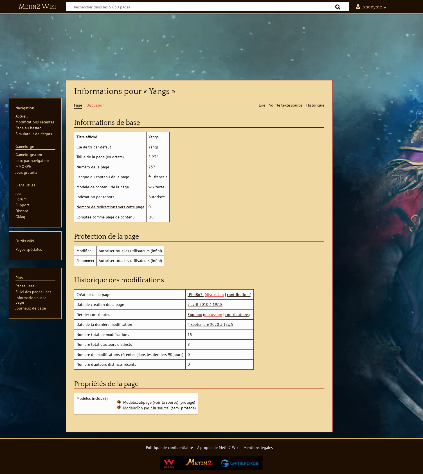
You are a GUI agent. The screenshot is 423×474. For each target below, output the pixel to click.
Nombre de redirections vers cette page (110, 206)
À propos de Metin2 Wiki (218, 447)
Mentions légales (258, 447)
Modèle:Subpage (137, 402)
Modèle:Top (133, 407)
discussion (215, 294)
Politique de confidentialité (169, 447)
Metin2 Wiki (37, 7)
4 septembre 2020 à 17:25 (210, 324)
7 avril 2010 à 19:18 (205, 304)
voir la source (165, 402)
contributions (238, 294)
